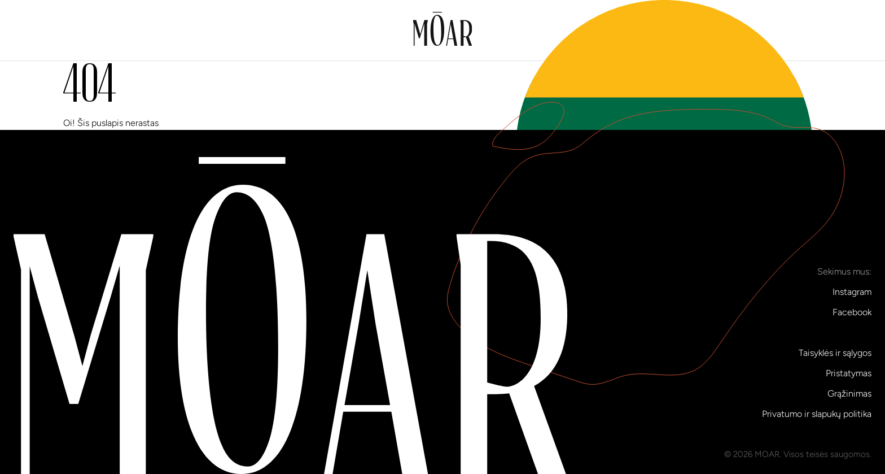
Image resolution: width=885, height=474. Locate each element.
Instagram (852, 291)
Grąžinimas (849, 393)
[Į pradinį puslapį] (442, 30)
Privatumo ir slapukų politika (816, 413)
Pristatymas (848, 373)
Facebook (852, 312)
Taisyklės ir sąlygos (835, 352)
